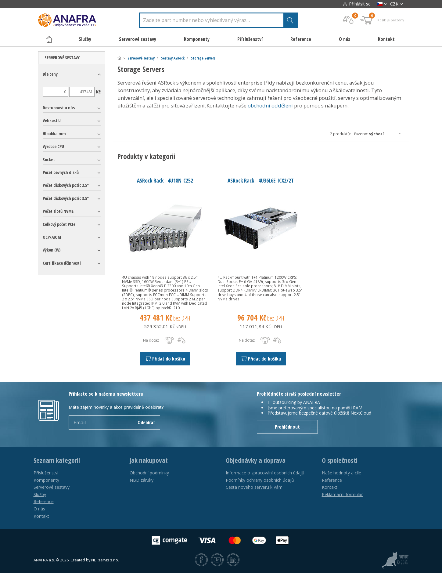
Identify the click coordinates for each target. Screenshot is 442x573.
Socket (49, 159)
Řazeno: (379, 133)
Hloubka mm (54, 133)
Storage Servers (203, 58)
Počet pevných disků (61, 172)
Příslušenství (46, 473)
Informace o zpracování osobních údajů (265, 473)
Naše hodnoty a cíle (341, 473)
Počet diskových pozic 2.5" (66, 185)
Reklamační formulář (342, 494)
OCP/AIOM (52, 237)
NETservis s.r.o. (105, 560)
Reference (300, 39)
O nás (344, 39)
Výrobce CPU (53, 146)
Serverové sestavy (141, 58)
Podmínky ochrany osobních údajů (260, 480)
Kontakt (386, 39)
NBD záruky (141, 480)
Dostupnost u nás (59, 108)
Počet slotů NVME (58, 211)
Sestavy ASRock (173, 58)
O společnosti (340, 460)
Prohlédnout (287, 426)
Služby (40, 494)
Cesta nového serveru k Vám (254, 487)
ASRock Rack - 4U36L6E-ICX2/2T (261, 180)
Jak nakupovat (149, 460)
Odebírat (146, 422)
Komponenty (46, 480)
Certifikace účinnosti (62, 263)
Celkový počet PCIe (59, 224)
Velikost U (52, 120)
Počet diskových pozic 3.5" (66, 198)
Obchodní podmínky (149, 473)
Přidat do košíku (165, 358)
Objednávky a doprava (256, 460)
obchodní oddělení (270, 105)
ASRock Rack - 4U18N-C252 (165, 180)
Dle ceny (50, 74)
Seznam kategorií (57, 460)
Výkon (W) (51, 250)
